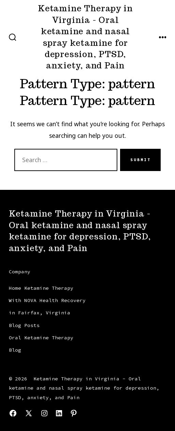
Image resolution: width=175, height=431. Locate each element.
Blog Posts (24, 325)
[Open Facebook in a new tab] (13, 413)
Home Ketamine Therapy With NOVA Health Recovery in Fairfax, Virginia (47, 300)
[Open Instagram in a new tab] (44, 413)
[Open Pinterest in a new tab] (73, 413)
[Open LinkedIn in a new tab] (59, 413)
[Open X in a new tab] (28, 413)
